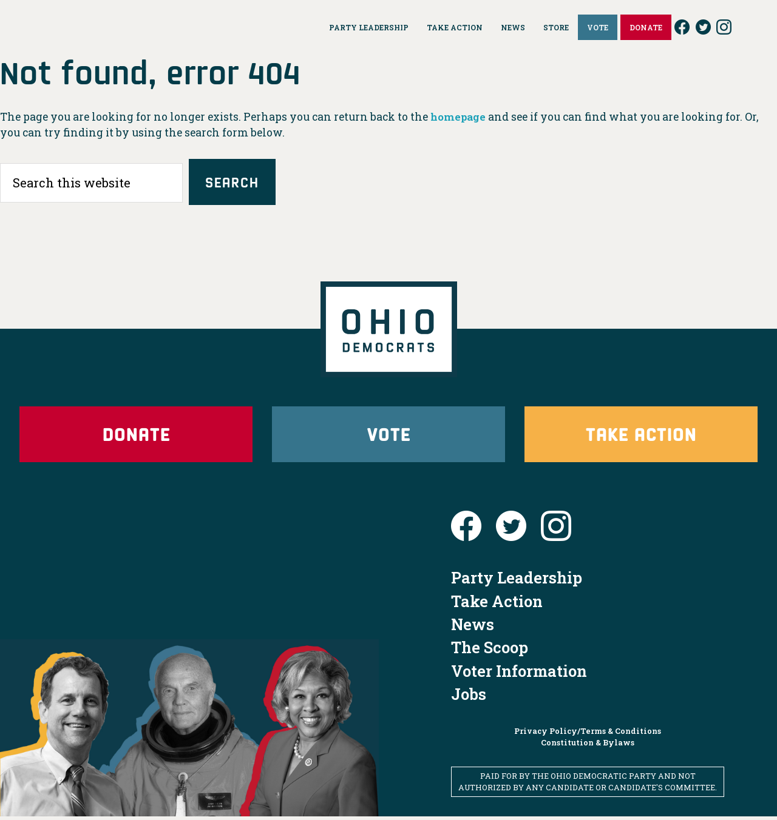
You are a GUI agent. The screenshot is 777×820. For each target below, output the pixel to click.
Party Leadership (516, 581)
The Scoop (489, 650)
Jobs (468, 697)
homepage (459, 117)
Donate (136, 436)
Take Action (641, 436)
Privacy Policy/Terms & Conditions (587, 734)
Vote (388, 436)
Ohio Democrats (122, 27)
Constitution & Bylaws (587, 746)
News (472, 627)
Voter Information (519, 674)
